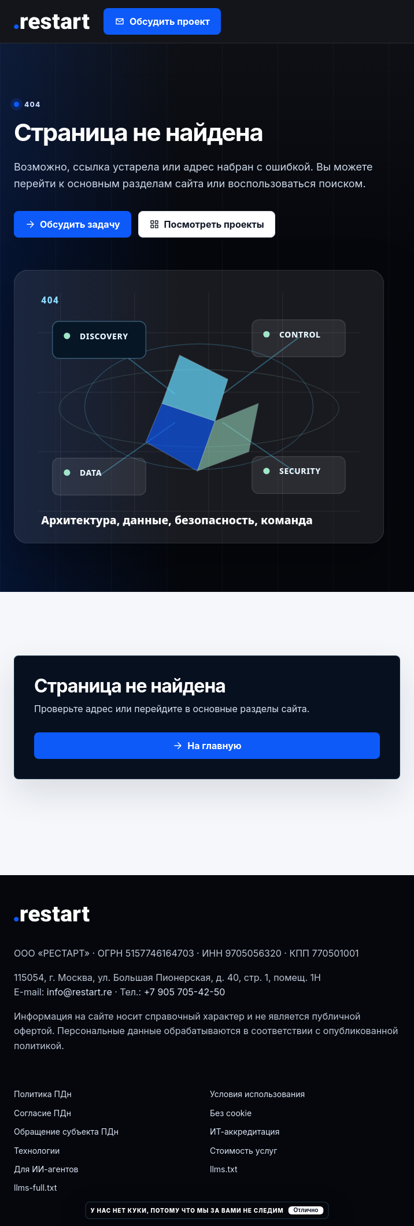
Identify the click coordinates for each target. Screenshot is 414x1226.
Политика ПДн (43, 1094)
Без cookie (231, 1113)
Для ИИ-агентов (46, 1169)
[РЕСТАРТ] (52, 21)
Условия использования (257, 1094)
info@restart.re (79, 992)
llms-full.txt (35, 1187)
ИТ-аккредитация (244, 1131)
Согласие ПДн (42, 1113)
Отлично (305, 1210)
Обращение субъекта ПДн (66, 1131)
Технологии (37, 1150)
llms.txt (224, 1169)
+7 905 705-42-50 (185, 992)
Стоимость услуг (243, 1150)
